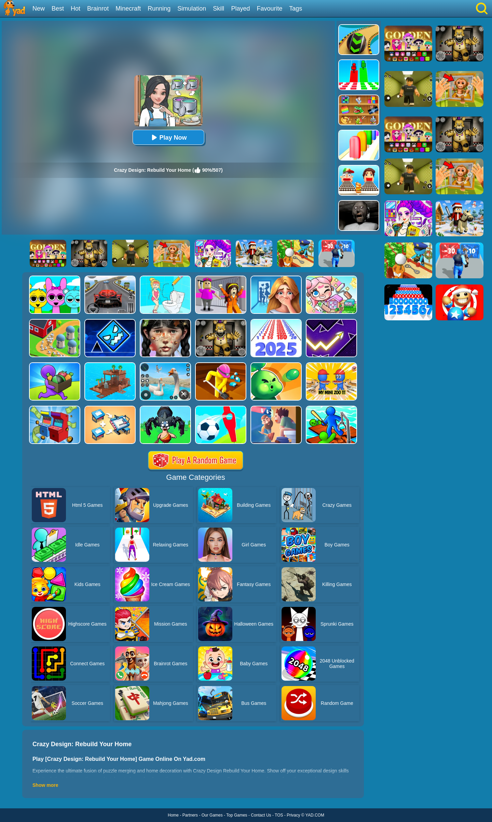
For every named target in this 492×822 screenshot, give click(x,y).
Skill (218, 8)
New (38, 8)
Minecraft (128, 8)
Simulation (191, 8)
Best (58, 8)
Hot (75, 8)
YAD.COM (314, 815)
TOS (279, 815)
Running (159, 8)
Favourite (269, 8)
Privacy (293, 815)
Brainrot (98, 8)
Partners (190, 815)
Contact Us (261, 815)
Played (240, 8)
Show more (45, 785)
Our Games (212, 815)
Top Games (236, 815)
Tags (295, 8)
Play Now (168, 137)
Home (173, 815)
